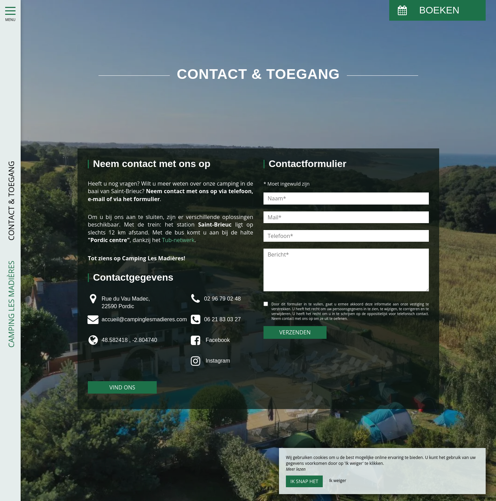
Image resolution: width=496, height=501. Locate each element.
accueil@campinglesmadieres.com (144, 319)
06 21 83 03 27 (222, 319)
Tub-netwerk (178, 240)
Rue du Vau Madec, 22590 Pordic (126, 302)
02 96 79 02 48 (222, 299)
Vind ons (122, 387)
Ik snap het (304, 481)
